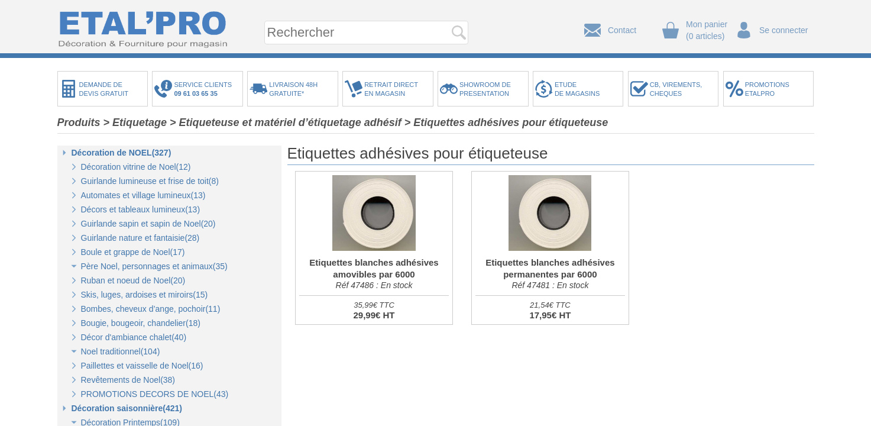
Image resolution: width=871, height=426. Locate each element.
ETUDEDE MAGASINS (577, 89)
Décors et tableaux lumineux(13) (140, 209)
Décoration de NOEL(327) (121, 152)
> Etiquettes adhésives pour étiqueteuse (506, 122)
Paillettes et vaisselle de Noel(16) (142, 365)
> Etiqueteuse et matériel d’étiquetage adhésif (285, 122)
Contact (622, 30)
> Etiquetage (135, 122)
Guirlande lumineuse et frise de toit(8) (150, 181)
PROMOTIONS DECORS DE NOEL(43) (155, 394)
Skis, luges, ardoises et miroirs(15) (144, 294)
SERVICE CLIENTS (204, 89)
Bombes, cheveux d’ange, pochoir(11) (151, 309)
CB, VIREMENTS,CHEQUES (676, 89)
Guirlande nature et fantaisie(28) (140, 238)
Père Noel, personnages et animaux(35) (154, 266)
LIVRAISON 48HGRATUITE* (293, 89)
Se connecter (783, 30)
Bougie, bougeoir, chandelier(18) (140, 323)
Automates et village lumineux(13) (143, 195)
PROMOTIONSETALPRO (767, 89)
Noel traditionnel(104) (120, 351)
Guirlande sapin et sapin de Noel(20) (148, 223)
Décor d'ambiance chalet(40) (134, 337)
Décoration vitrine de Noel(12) (136, 167)
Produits (79, 122)
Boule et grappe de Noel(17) (133, 252)
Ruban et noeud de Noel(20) (133, 280)
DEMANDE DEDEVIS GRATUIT (104, 89)
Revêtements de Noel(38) (128, 380)
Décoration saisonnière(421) (127, 408)
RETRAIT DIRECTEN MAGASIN (391, 89)
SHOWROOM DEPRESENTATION (485, 89)
